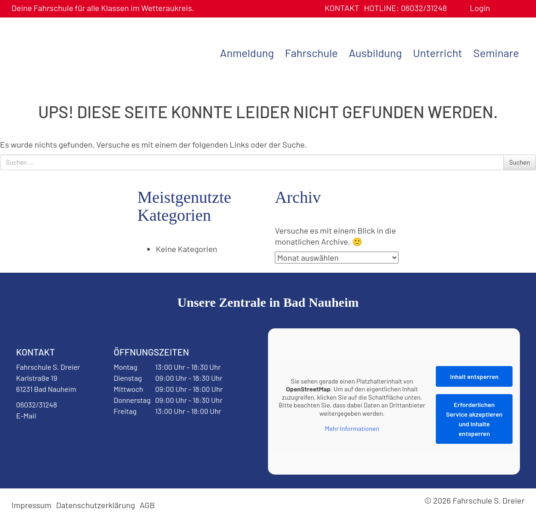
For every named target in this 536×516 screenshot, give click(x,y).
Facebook (38, 439)
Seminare (496, 52)
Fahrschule (311, 52)
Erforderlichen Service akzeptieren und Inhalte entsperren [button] (474, 419)
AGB (147, 505)
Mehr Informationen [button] (352, 428)
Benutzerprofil (500, 8)
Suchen (519, 162)
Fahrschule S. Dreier (68, 52)
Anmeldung (247, 52)
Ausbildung (375, 52)
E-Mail (26, 415)
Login (480, 8)
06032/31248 (405, 8)
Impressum (31, 505)
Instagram (74, 439)
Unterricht (437, 52)
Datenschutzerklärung (95, 505)
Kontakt (342, 8)
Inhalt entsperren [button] (474, 376)
